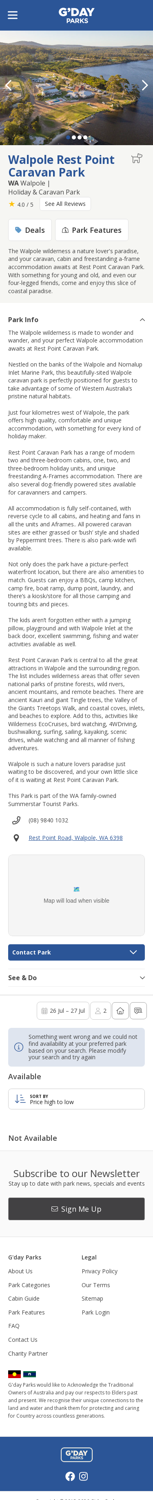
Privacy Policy (100, 1271)
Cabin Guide (24, 1298)
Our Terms (96, 1285)
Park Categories (29, 1285)
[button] (145, 85)
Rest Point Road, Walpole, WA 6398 (76, 838)
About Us (20, 1271)
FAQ (14, 1326)
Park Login (96, 1312)
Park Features (26, 1312)
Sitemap (92, 1298)
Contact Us (23, 1339)
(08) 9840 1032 (48, 820)
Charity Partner (28, 1353)
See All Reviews (65, 204)
